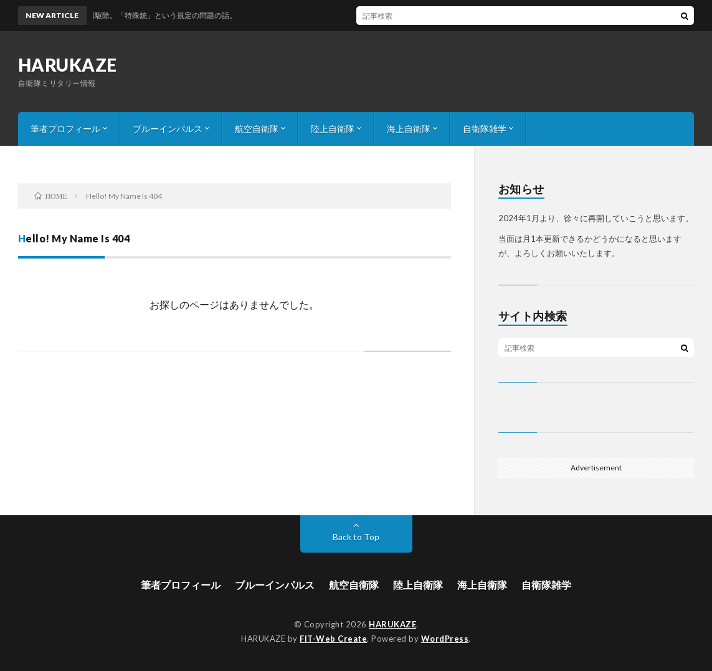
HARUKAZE (67, 65)
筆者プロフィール (65, 128)
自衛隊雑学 (484, 128)
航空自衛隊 (256, 128)
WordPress (445, 639)
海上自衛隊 (408, 128)
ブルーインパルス (167, 128)
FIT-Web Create (333, 639)
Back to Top (356, 536)
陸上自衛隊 (332, 128)
